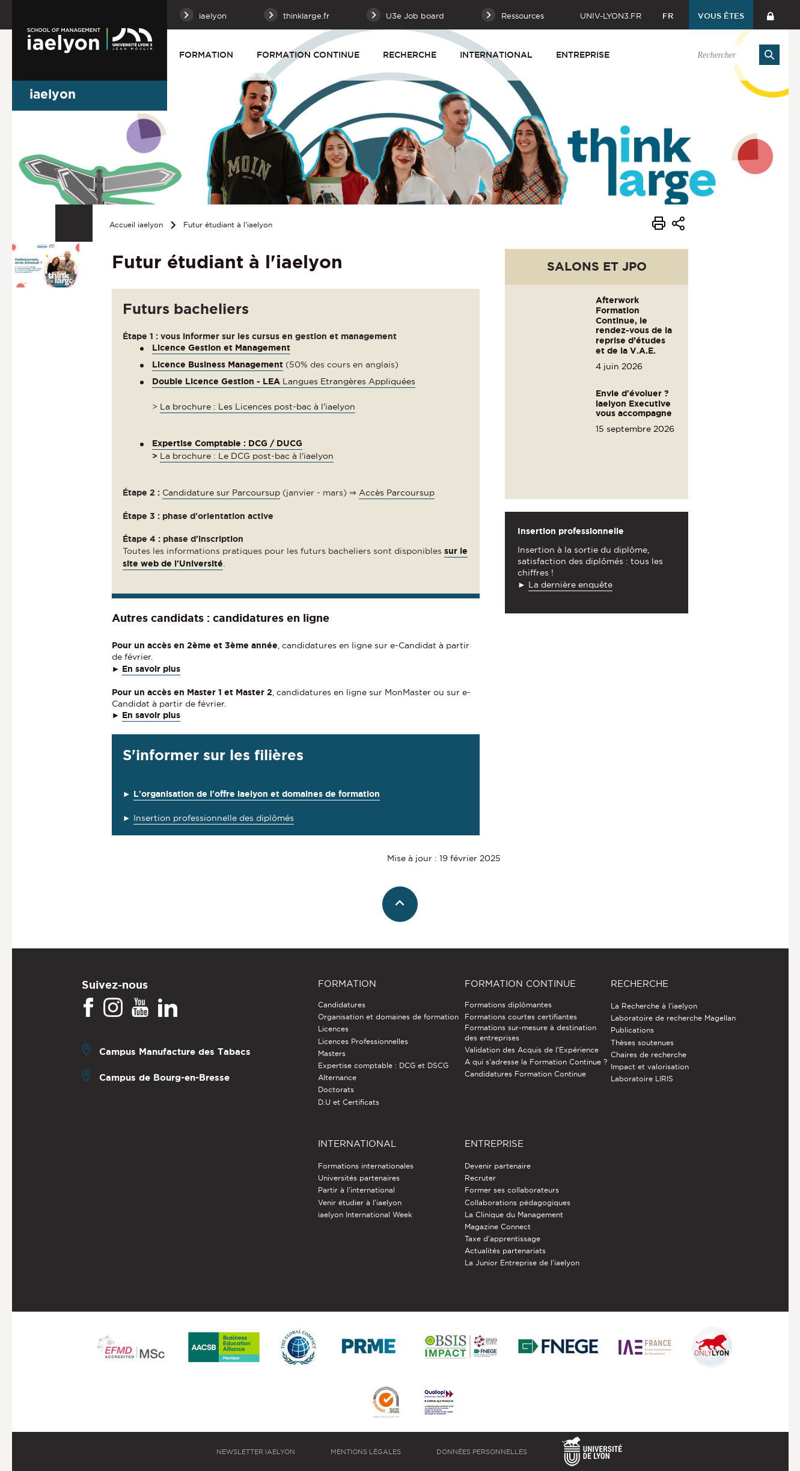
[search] (732, 55)
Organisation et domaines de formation (388, 1017)
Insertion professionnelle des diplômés (213, 818)
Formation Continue (308, 55)
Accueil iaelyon (136, 225)
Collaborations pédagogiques (517, 1202)
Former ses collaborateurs (512, 1190)
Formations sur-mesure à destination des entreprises (530, 1032)
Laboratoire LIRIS (642, 1079)
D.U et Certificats (348, 1102)
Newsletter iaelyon (255, 1451)
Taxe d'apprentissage (502, 1238)
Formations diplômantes (508, 1005)
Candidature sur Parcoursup (221, 492)
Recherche (409, 55)
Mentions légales (366, 1451)
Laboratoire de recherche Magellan (673, 1018)
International (496, 55)
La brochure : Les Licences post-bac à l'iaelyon (257, 406)
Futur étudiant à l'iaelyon (227, 225)
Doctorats (336, 1089)
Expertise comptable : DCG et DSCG (383, 1065)
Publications (632, 1030)
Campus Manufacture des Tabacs (175, 1051)
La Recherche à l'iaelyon (654, 1006)
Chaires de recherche (648, 1054)
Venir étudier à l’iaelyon (360, 1202)
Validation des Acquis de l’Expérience (532, 1050)
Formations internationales (366, 1166)
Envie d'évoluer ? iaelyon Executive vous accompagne (634, 403)
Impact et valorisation (650, 1066)
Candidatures (341, 1005)
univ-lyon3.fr (610, 15)
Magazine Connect (498, 1226)
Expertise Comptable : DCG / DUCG (227, 443)
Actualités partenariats (505, 1250)
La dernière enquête (570, 584)
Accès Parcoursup (397, 492)
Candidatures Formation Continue (525, 1074)
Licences (333, 1029)
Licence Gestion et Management (221, 347)
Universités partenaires (359, 1178)
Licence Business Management (217, 364)
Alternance (337, 1077)
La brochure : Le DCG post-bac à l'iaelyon (247, 456)
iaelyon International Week (365, 1214)
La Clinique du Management (514, 1214)
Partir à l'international (356, 1190)
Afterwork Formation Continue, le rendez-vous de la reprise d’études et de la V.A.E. (634, 325)
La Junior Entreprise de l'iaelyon (522, 1263)
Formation (206, 55)
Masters (332, 1053)
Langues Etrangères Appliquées (283, 381)
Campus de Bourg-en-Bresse (164, 1077)
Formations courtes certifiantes (521, 1017)
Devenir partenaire (498, 1166)
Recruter (480, 1178)
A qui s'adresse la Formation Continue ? (536, 1062)
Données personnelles (481, 1451)
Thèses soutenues (642, 1042)
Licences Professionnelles (363, 1041)
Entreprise (582, 55)
